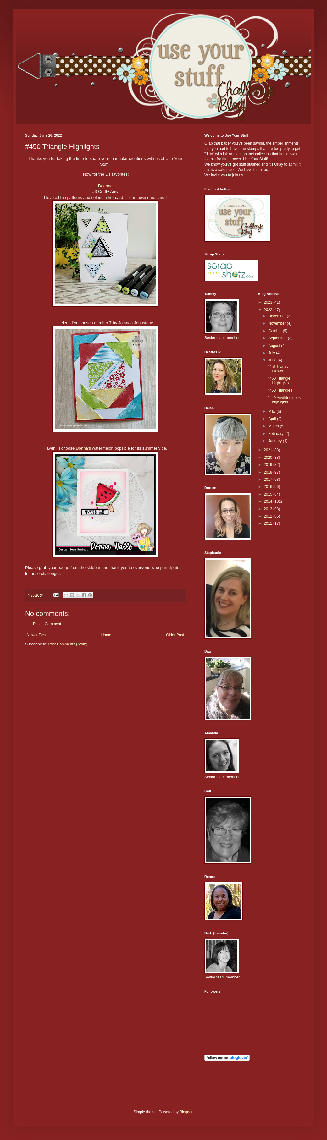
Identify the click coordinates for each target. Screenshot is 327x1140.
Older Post (175, 635)
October (275, 331)
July (272, 353)
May (272, 411)
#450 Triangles (279, 390)
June (272, 360)
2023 (268, 302)
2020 (268, 457)
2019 (268, 465)
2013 (268, 509)
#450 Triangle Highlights (278, 380)
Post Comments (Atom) (67, 644)
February (276, 433)
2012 (268, 516)
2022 (268, 310)
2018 (268, 472)
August (274, 345)
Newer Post (36, 635)
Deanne (105, 186)
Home (106, 635)
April (272, 419)
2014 (268, 501)
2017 (268, 479)
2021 (268, 450)
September (278, 338)
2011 (268, 523)
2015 (268, 494)
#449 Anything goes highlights (283, 400)
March (274, 426)
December (277, 316)
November (277, 323)
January (275, 441)
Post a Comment (47, 624)
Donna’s (83, 448)
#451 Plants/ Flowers (277, 368)
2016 (268, 487)
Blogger (186, 1112)
